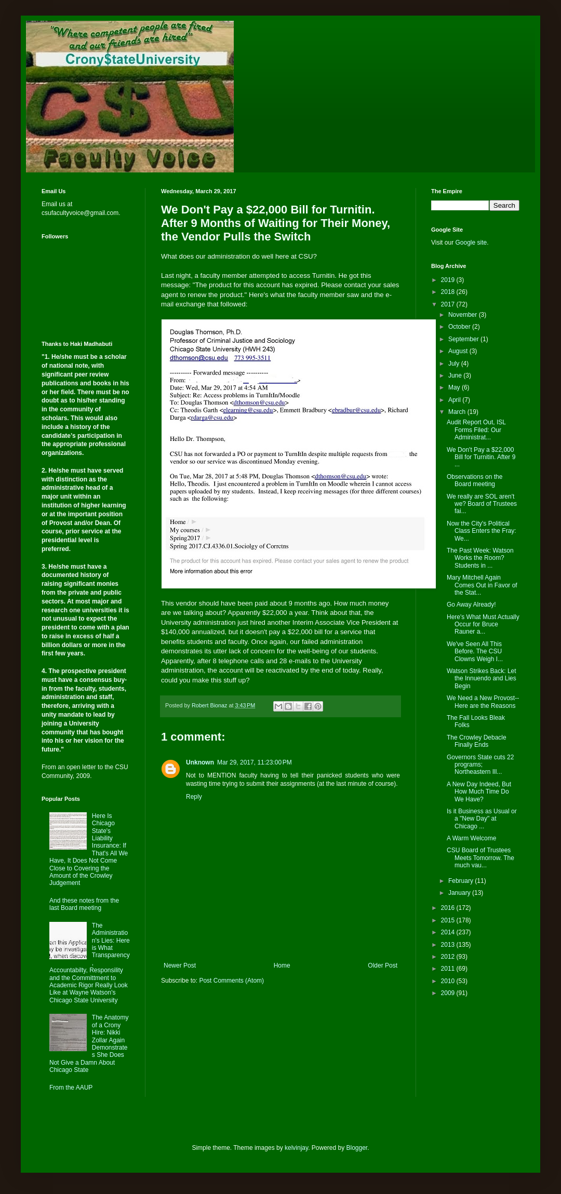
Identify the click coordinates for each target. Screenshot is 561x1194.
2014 (449, 932)
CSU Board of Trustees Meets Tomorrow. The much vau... (480, 858)
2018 (449, 292)
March (458, 411)
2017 (449, 304)
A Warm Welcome (471, 838)
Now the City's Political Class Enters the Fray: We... (481, 531)
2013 (449, 944)
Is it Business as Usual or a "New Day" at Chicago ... (482, 819)
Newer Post (180, 965)
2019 (449, 280)
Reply (194, 796)
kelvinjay (296, 1147)
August (459, 351)
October (460, 326)
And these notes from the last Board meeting (84, 904)
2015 (449, 920)
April (455, 400)
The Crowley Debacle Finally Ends (476, 741)
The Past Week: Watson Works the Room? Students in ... (480, 558)
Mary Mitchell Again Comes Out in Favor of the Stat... (482, 585)
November (463, 314)
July (454, 363)
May (455, 387)
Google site (471, 242)
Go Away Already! (471, 604)
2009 (449, 993)
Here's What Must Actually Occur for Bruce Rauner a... (483, 624)
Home (282, 965)
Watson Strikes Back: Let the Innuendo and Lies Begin (481, 678)
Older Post (382, 965)
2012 (449, 956)
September (464, 339)
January (460, 892)
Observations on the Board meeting (474, 480)
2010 (449, 981)
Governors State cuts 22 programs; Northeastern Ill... (480, 765)
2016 (449, 907)
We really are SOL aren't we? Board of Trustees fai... (482, 504)
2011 (449, 968)
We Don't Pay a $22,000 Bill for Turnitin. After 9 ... (481, 457)
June (455, 375)
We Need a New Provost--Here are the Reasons (483, 701)
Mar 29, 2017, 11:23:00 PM (254, 762)
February (461, 880)
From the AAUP (70, 1087)
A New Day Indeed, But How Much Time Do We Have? (479, 792)
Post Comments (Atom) (231, 980)
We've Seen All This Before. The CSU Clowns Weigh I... (475, 651)
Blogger (357, 1147)
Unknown (200, 762)
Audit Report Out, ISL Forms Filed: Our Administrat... (476, 430)
